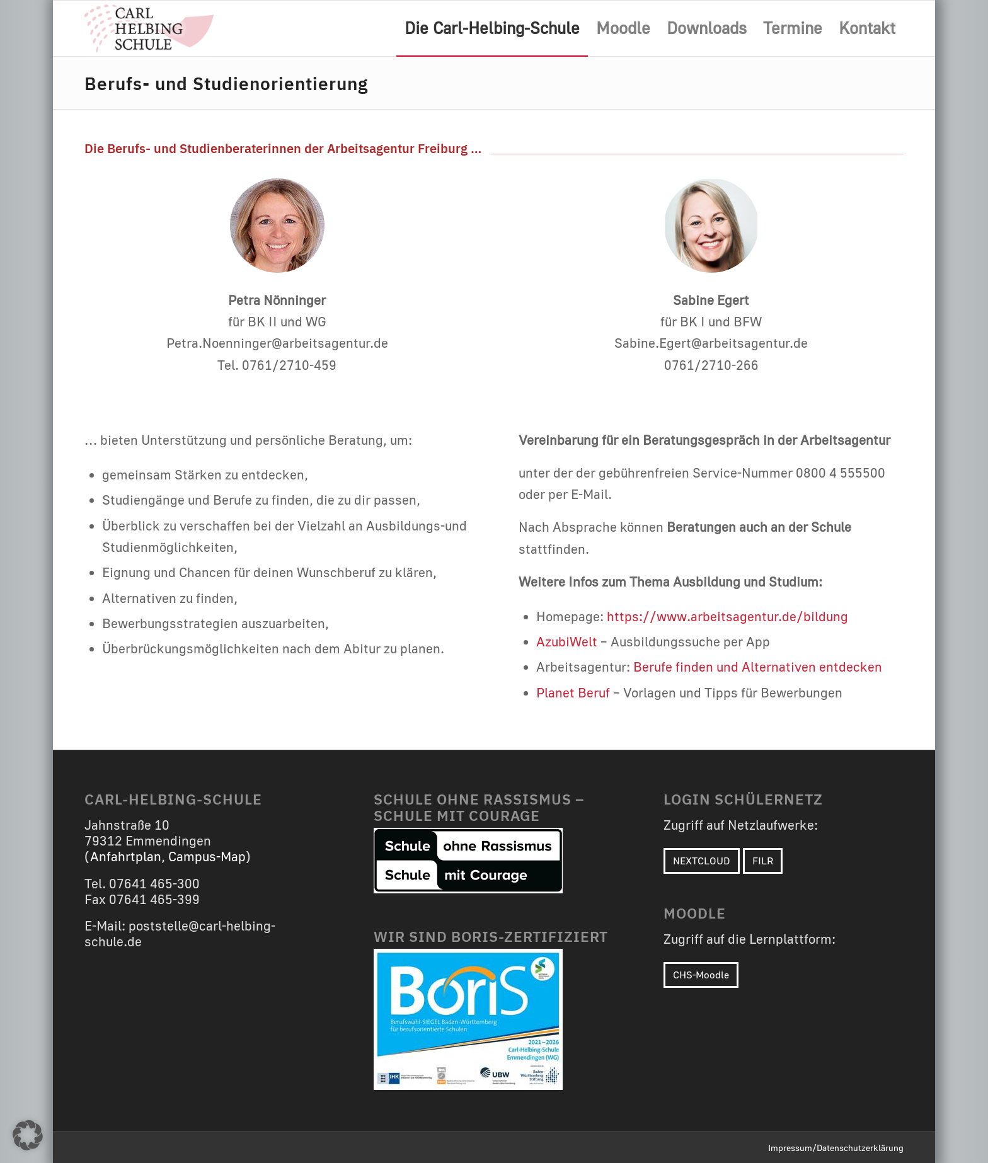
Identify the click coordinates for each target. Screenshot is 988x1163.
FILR (762, 860)
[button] (27, 1135)
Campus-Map (207, 856)
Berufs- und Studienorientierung (226, 82)
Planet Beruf (573, 693)
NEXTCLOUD (701, 860)
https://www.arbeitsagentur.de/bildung (727, 616)
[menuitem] (492, 28)
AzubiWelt (566, 642)
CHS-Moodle (701, 974)
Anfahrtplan (125, 856)
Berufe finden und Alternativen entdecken (757, 667)
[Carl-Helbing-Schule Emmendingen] (149, 28)
